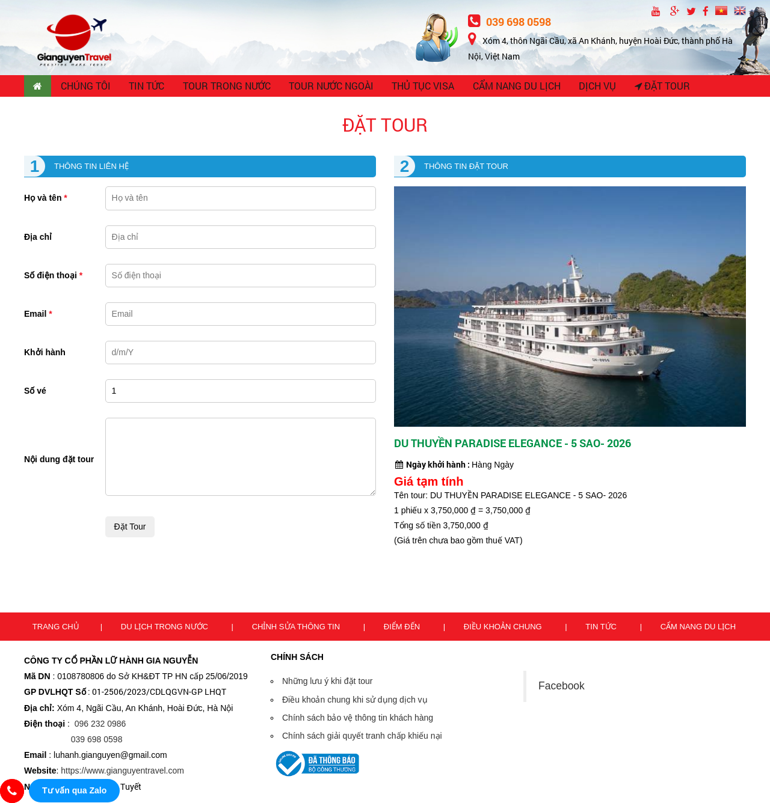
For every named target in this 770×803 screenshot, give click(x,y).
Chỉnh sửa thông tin (297, 628)
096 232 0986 (100, 725)
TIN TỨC (148, 87)
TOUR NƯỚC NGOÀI (329, 87)
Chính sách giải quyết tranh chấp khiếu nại (362, 738)
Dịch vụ (591, 87)
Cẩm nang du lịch (698, 628)
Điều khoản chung (504, 628)
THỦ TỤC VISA (419, 87)
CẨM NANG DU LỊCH (512, 87)
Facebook (561, 688)
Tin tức (601, 628)
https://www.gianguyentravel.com (122, 773)
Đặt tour (656, 87)
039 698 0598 (509, 21)
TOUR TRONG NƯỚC (227, 87)
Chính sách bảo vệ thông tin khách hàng (357, 719)
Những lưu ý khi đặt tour (327, 683)
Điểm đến (403, 628)
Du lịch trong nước (166, 628)
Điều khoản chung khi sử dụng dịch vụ (355, 701)
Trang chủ (55, 628)
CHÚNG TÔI (87, 87)
